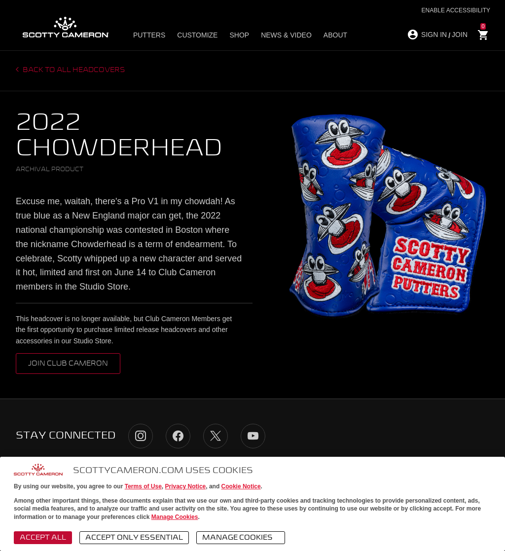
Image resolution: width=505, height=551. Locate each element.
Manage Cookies (174, 517)
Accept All (43, 537)
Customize (197, 35)
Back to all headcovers (73, 70)
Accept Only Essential (134, 537)
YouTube (253, 436)
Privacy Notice (185, 486)
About (335, 35)
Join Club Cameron (68, 363)
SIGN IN (434, 34)
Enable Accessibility (456, 10)
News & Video (286, 35)
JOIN (460, 34)
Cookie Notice (241, 486)
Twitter (215, 436)
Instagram (140, 436)
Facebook (178, 436)
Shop (239, 35)
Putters (149, 35)
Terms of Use (143, 486)
